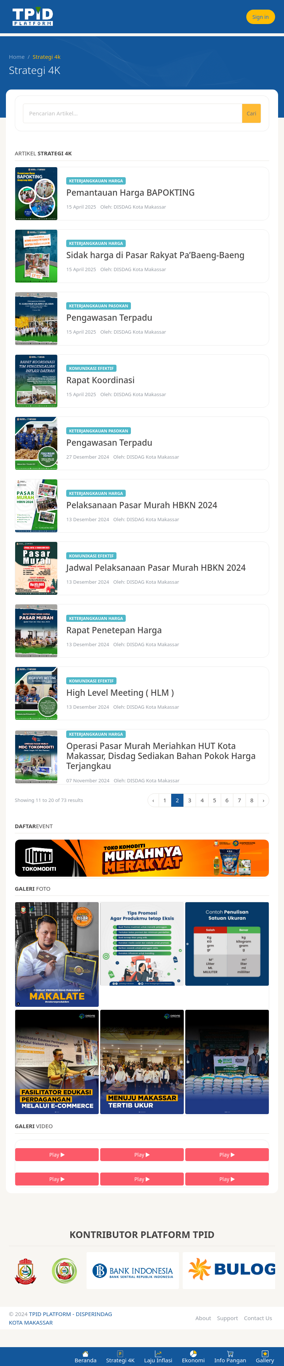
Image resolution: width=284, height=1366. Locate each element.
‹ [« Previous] (153, 800)
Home (17, 56)
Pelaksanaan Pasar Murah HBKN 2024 (141, 505)
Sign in (261, 16)
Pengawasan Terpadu (109, 318)
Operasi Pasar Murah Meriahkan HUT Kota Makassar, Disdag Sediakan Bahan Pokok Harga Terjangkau (161, 756)
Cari (251, 113)
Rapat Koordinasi (100, 380)
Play (57, 1154)
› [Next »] (263, 800)
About (203, 1318)
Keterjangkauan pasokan (98, 305)
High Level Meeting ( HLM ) (120, 693)
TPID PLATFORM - (52, 1314)
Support (227, 1318)
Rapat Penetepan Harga (114, 630)
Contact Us (258, 1318)
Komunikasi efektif (91, 368)
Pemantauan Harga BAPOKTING (130, 193)
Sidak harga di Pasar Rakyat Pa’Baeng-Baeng (155, 255)
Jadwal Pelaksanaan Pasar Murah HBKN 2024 (156, 568)
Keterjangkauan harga (96, 180)
